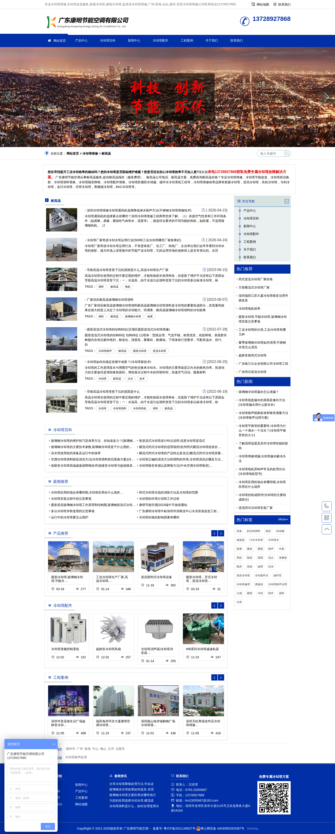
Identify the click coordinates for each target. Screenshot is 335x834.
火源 (239, 593)
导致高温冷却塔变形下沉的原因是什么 (113, 391)
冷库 (239, 602)
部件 (271, 593)
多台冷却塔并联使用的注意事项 (72, 511)
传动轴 (280, 531)
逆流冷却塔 (159, 350)
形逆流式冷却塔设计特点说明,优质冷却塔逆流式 (172, 440)
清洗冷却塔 (243, 575)
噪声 (271, 548)
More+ (283, 519)
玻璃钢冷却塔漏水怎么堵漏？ (259, 392)
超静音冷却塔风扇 (108, 649)
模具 (239, 566)
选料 (281, 593)
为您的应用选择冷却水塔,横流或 (131, 800)
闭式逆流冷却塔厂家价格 (256, 279)
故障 (260, 566)
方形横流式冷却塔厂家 (254, 287)
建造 (249, 548)
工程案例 (187, 40)
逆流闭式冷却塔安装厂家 (256, 508)
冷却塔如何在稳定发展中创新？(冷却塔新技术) (119, 362)
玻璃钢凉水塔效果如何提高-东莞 (131, 789)
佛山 (103, 748)
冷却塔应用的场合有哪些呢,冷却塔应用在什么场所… (87, 492)
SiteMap (252, 828)
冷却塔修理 (243, 584)
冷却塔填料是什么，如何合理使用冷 (134, 806)
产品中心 (81, 40)
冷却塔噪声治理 (277, 584)
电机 (127, 286)
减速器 (241, 539)
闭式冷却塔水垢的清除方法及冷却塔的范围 (168, 492)
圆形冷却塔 (139, 350)
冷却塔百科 (108, 40)
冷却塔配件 (160, 40)
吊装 (281, 548)
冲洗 (260, 593)
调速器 (259, 584)
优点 (271, 557)
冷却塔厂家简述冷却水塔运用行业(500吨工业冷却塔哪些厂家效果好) (134, 240)
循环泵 (278, 575)
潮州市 (70, 748)
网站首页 (59, 40)
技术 (142, 378)
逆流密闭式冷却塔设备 (156, 577)
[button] (161, 142)
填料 (101, 286)
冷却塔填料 (119, 408)
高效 (249, 566)
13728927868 (327, 506)
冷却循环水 (261, 575)
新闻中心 (134, 40)
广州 (80, 748)
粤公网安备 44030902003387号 (220, 828)
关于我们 (212, 40)
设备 (239, 531)
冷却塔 (102, 378)
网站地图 (263, 4)
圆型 (249, 593)
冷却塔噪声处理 (76, 757)
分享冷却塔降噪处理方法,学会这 (131, 784)
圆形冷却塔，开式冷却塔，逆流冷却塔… (201, 579)
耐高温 (114, 286)
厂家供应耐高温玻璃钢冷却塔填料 (110, 299)
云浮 (111, 748)
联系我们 (284, 4)
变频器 (283, 557)
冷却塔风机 (139, 408)
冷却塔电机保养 (249, 308)
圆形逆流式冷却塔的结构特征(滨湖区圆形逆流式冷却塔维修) (128, 329)
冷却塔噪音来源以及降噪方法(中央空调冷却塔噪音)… (175, 465)
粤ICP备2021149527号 (179, 828)
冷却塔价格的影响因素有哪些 (159, 517)
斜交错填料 (253, 531)
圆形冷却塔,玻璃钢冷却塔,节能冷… (67, 579)
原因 (260, 557)
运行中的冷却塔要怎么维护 (69, 517)
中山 (95, 748)
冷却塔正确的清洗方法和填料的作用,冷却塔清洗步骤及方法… (181, 459)
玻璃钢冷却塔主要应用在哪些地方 (132, 795)
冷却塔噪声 (105, 350)
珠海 (87, 748)
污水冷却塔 (256, 539)
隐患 (249, 557)
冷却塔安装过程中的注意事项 (71, 498)
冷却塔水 (273, 539)
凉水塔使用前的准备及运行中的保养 (76, 453)
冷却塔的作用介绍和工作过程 (159, 498)
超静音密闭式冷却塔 (252, 355)
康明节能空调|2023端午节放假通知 (163, 505)
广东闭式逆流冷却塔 (252, 372)
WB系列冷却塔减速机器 (202, 649)
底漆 (239, 548)
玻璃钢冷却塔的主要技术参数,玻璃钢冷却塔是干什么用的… (92, 447)
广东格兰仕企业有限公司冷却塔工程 (263, 363)
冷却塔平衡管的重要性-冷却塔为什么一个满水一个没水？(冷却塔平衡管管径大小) (262, 430)
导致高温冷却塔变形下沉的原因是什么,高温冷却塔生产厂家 (127, 270)
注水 (130, 378)
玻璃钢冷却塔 (133, 316)
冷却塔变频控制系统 (65, 649)
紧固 (260, 548)
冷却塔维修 (89, 23)
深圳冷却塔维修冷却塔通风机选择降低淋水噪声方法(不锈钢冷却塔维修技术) (139, 210)
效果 (150, 316)
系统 (239, 557)
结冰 (271, 566)
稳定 (268, 531)
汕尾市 (120, 748)
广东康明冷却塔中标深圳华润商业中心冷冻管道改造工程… (179, 511)
